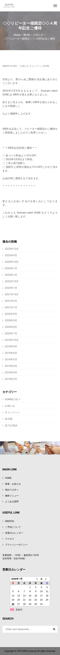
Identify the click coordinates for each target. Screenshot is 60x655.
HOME (8, 478)
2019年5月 (11, 359)
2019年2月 (11, 379)
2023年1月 (11, 274)
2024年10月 (12, 261)
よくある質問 (12, 501)
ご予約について (13, 527)
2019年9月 (11, 346)
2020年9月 (11, 313)
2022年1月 (11, 287)
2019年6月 (11, 352)
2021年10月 (12, 294)
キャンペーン (35, 66)
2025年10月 (12, 248)
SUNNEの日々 (13, 399)
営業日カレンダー (14, 533)
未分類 (46, 66)
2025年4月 (11, 255)
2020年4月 (11, 326)
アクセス (9, 539)
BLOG (27, 34)
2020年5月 (11, 320)
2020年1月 (11, 333)
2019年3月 (11, 372)
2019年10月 (12, 339)
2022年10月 (12, 281)
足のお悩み (11, 425)
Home (17, 34)
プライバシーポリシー (16, 544)
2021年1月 (11, 307)
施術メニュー (12, 495)
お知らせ (38, 34)
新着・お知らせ (13, 484)
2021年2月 (11, 300)
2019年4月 (11, 366)
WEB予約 (9, 521)
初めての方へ (12, 489)
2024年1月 (11, 268)
